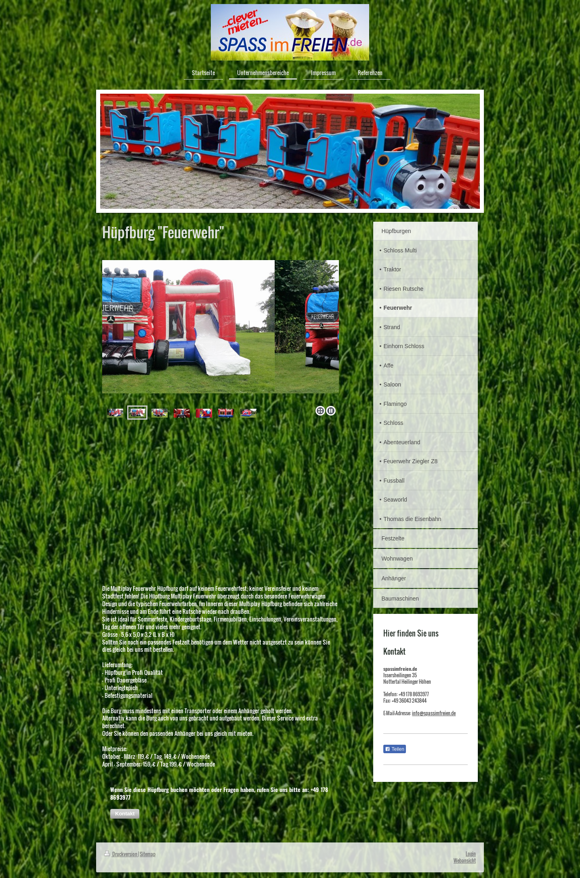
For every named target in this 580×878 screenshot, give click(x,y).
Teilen (394, 749)
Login (471, 853)
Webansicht (465, 860)
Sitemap (148, 854)
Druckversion (121, 854)
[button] (124, 814)
